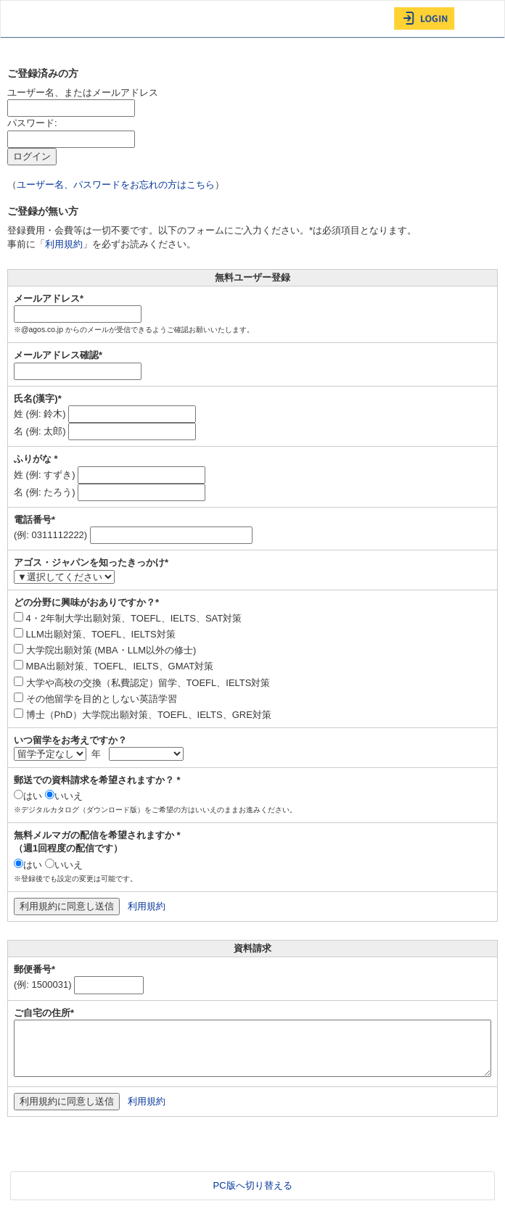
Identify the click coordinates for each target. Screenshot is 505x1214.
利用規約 (64, 244)
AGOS (37, 19)
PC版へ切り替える (252, 1185)
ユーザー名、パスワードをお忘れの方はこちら (116, 184)
